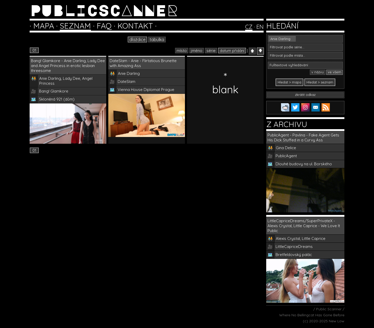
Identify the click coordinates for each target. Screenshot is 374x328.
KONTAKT (135, 26)
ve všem (334, 72)
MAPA (43, 26)
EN (260, 26)
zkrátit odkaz (305, 95)
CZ (248, 26)
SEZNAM (75, 26)
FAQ (104, 26)
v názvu (317, 72)
